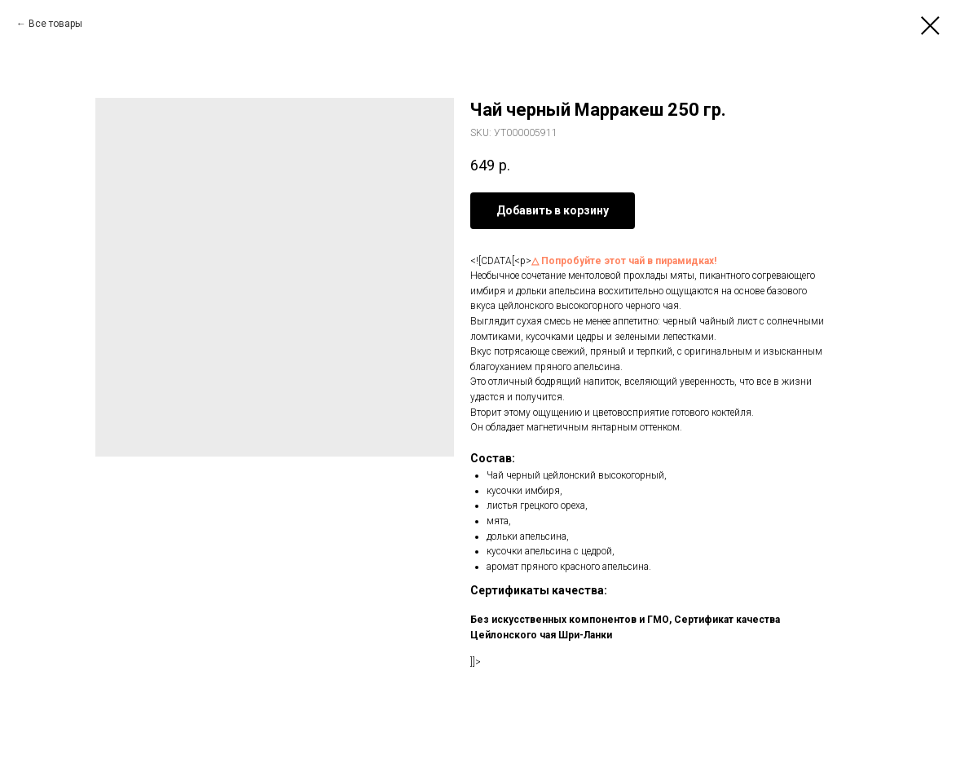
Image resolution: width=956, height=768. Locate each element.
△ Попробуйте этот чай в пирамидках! (623, 261)
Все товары (55, 23)
